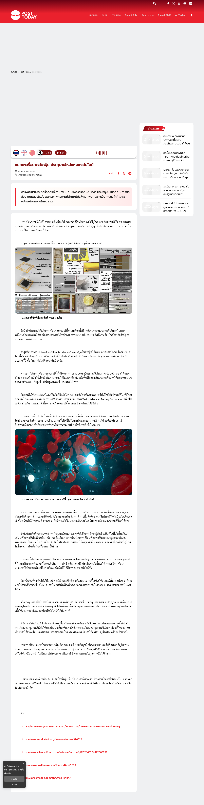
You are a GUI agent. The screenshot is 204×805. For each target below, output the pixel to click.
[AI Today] (180, 15)
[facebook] (118, 173)
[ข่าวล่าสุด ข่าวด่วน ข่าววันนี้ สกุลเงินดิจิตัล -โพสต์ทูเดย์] (24, 15)
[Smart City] (131, 15)
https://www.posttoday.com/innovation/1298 (48, 764)
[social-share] (168, 3)
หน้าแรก (14, 71)
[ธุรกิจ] (104, 15)
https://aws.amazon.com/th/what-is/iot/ (46, 777)
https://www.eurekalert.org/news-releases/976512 (51, 739)
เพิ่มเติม (7, 773)
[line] (129, 173)
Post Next (25, 71)
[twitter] (124, 173)
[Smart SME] (164, 15)
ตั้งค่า (14, 785)
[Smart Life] (148, 15)
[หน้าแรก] (93, 15)
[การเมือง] (116, 15)
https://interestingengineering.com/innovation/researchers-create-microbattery (70, 726)
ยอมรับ (14, 779)
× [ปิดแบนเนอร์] (23, 763)
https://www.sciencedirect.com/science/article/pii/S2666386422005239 (64, 752)
